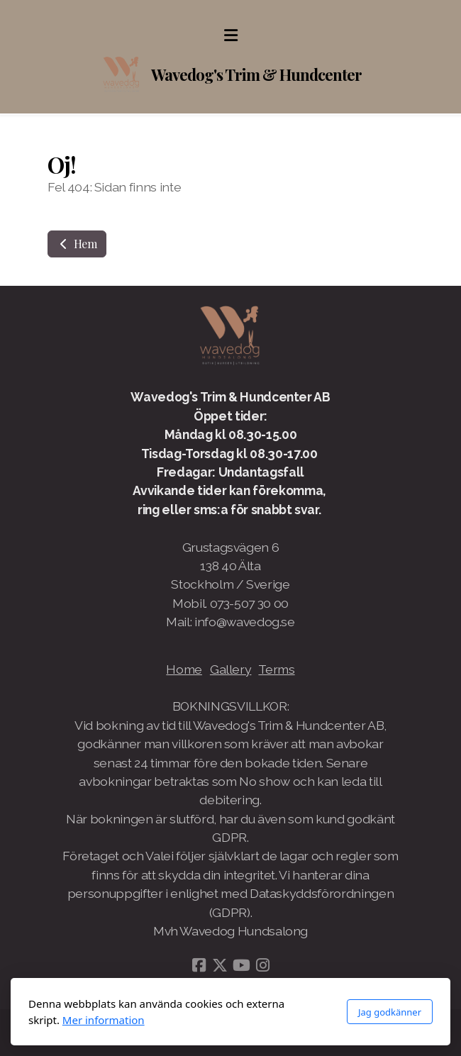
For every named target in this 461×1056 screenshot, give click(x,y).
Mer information (103, 1020)
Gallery (231, 669)
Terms (276, 669)
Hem (77, 243)
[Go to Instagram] (262, 965)
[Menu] (230, 35)
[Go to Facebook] (198, 965)
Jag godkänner (389, 1012)
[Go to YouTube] (241, 965)
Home (184, 669)
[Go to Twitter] (219, 965)
